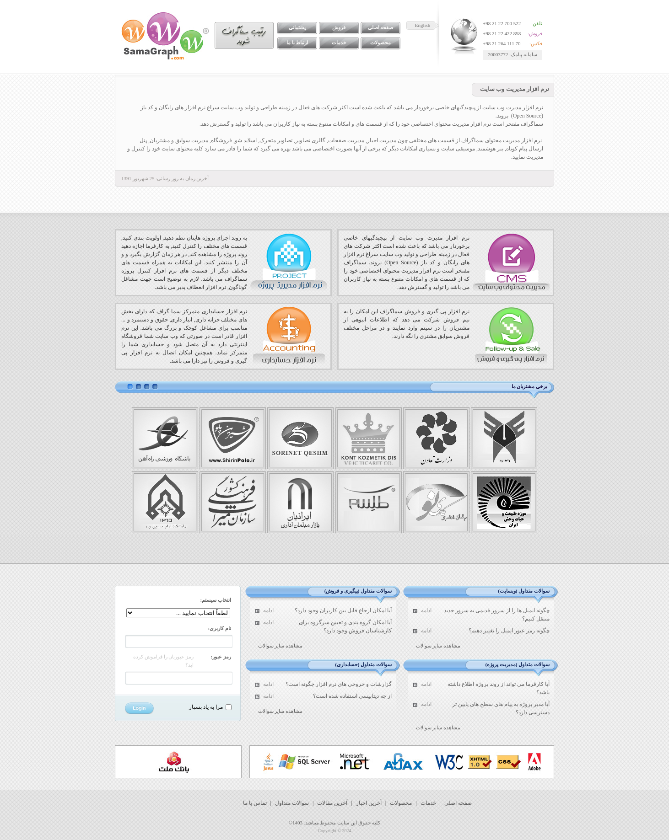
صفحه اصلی (381, 27)
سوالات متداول (292, 803)
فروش (338, 27)
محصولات (380, 42)
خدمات (339, 42)
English (423, 25)
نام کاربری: (219, 628)
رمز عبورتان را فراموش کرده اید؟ (163, 661)
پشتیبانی (297, 27)
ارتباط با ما (297, 42)
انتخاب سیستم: (215, 600)
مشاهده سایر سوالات (438, 645)
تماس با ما (255, 803)
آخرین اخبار (369, 803)
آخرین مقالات (332, 803)
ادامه (426, 610)
